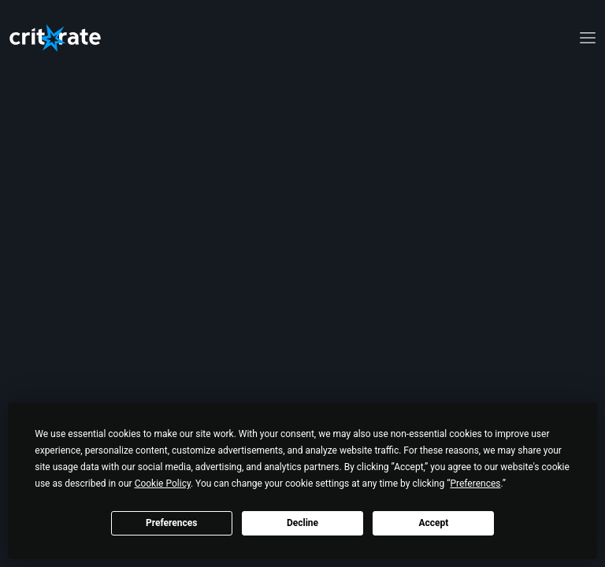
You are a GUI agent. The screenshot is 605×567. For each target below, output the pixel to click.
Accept (433, 522)
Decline (302, 522)
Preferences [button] (475, 483)
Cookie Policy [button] (163, 483)
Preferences (172, 522)
